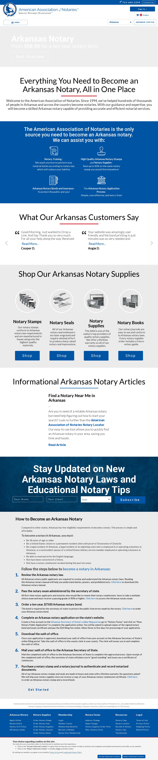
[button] (142, 9)
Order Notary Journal (43, 730)
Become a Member (66, 730)
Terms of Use (54, 752)
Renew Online (16, 723)
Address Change (92, 720)
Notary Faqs (121, 720)
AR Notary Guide (17, 730)
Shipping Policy (143, 727)
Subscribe (130, 500)
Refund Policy (142, 730)
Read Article (57, 445)
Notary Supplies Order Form (98, 727)
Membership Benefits (68, 727)
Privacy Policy (142, 723)
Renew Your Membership (69, 733)
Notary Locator (123, 723)
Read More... (30, 244)
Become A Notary (123, 727)
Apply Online (15, 720)
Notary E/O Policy (18, 727)
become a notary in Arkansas (86, 569)
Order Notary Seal (41, 723)
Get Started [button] (30, 56)
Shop (27, 356)
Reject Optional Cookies (134, 756)
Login (61, 720)
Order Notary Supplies (43, 727)
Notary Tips (121, 730)
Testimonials (121, 733)
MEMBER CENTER (145, 22)
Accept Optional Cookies (109, 756)
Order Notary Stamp (42, 720)
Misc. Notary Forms (94, 730)
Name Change (91, 723)
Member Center (65, 723)
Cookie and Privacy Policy (72, 752)
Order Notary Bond (42, 733)
